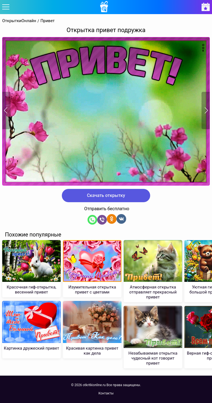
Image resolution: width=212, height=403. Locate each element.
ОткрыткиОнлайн (19, 21)
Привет (48, 21)
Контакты (105, 393)
